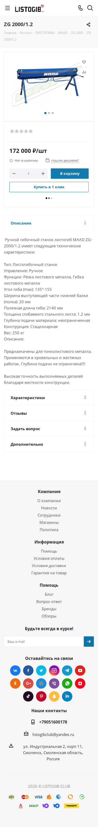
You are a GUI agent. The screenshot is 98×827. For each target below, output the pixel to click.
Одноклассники (15, 683)
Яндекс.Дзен (80, 683)
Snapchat (54, 696)
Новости (49, 507)
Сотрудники (49, 515)
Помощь (49, 551)
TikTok (28, 696)
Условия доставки (49, 565)
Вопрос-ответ (49, 601)
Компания (49, 491)
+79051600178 (53, 722)
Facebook (28, 670)
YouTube (80, 670)
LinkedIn (67, 696)
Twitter (41, 670)
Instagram (54, 670)
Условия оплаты (49, 558)
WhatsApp (67, 683)
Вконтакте (15, 670)
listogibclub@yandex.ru (53, 734)
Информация (49, 542)
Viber (54, 683)
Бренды (49, 608)
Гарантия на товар (49, 572)
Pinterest (41, 696)
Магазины (49, 522)
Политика (49, 529)
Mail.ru (41, 683)
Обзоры (49, 616)
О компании (49, 500)
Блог (49, 594)
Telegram (67, 670)
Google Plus (28, 683)
